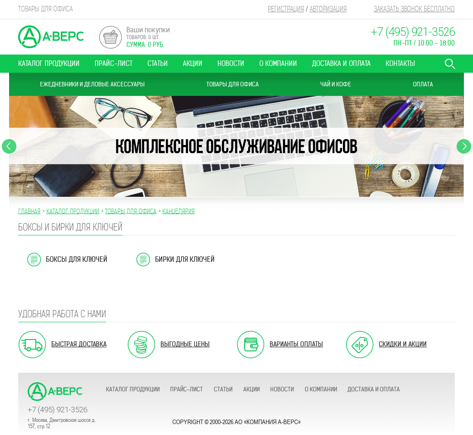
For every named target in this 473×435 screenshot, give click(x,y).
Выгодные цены (185, 344)
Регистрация (286, 9)
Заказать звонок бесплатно (414, 9)
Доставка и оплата (341, 63)
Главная (29, 211)
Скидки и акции (403, 344)
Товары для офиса (232, 84)
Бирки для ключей (185, 259)
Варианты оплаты (296, 344)
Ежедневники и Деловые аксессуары (92, 84)
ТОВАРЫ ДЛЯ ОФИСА (130, 211)
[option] (236, 146)
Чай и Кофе (335, 84)
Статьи (157, 63)
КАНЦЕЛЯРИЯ (178, 211)
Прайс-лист (113, 63)
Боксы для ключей (76, 259)
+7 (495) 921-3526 (413, 32)
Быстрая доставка (78, 344)
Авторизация (328, 9)
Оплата (423, 84)
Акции (192, 63)
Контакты (400, 63)
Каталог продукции (49, 63)
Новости (230, 63)
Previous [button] (9, 146)
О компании (278, 63)
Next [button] (464, 146)
